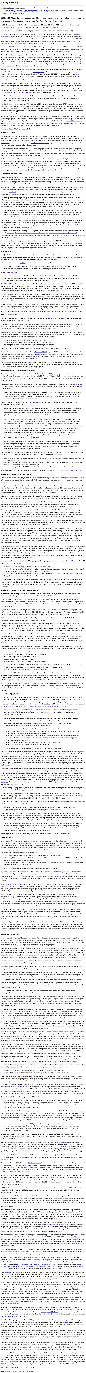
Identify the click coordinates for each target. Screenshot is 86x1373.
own (2, 782)
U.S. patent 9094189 (29, 1307)
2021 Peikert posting (34, 1163)
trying (52, 235)
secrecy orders (64, 874)
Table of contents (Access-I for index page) (13, 13)
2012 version (74, 561)
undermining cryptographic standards (26, 235)
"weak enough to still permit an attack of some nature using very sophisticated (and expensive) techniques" (42, 233)
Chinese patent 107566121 (49, 1312)
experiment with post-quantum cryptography (17, 92)
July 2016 (22, 263)
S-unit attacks (72, 1357)
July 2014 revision (62, 794)
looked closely (8, 1272)
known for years (38, 72)
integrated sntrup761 (14, 123)
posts (79, 780)
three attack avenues (70, 1244)
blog (15, 2)
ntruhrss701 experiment (74, 121)
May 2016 (59, 1231)
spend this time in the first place (66, 957)
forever (78, 74)
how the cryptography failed (40, 143)
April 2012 (64, 1142)
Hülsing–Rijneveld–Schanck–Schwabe (56, 1224)
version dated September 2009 (17, 1087)
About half (12, 192)
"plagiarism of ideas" (9, 706)
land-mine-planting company (10, 1316)
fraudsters (59, 198)
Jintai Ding (50, 318)
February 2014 (33, 402)
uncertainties (60, 876)
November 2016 (12, 272)
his (82, 780)
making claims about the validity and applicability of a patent (36, 1264)
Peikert (74, 780)
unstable (20, 1357)
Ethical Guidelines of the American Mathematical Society (47, 706)
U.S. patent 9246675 (40, 352)
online (65, 1322)
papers (6, 782)
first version (35, 354)
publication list (33, 359)
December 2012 (76, 471)
